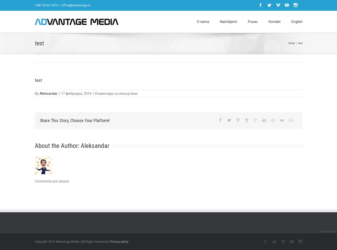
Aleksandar (48, 93)
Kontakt (275, 22)
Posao (253, 22)
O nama (203, 22)
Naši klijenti (228, 22)
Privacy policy (119, 241)
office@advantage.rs (76, 5)
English (296, 22)
